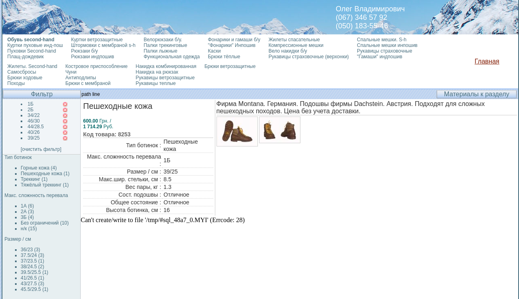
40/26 (34, 132)
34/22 (34, 115)
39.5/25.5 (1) (34, 272)
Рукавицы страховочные (384, 51)
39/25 (34, 138)
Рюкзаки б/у (84, 51)
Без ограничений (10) (45, 223)
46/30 (34, 121)
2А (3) (27, 211)
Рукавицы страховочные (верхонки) (308, 56)
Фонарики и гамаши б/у (234, 39)
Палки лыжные (160, 51)
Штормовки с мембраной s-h (103, 45)
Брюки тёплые (224, 56)
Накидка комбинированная (166, 66)
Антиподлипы (80, 78)
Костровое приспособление (96, 66)
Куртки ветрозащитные (96, 39)
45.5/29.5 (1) (34, 289)
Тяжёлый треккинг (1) (45, 185)
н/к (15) (29, 228)
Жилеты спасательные (294, 39)
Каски (214, 51)
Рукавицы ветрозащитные (165, 78)
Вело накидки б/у (287, 51)
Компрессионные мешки (296, 45)
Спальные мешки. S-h (381, 39)
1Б (31, 104)
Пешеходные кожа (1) (45, 173)
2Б (31, 109)
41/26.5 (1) (32, 278)
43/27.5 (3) (32, 283)
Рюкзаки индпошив (92, 56)
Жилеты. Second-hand (32, 66)
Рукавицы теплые (156, 83)
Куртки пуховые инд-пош (35, 45)
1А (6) (27, 206)
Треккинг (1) (34, 179)
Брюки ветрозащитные (229, 66)
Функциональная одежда (172, 56)
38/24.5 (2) (32, 266)
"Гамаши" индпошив (379, 56)
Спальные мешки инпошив (387, 45)
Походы (16, 83)
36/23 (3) (30, 249)
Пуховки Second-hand (31, 51)
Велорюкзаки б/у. (163, 39)
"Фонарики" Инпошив (231, 45)
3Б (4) (27, 217)
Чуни (70, 72)
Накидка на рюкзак (157, 72)
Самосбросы (21, 72)
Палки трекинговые (165, 45)
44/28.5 (36, 126)
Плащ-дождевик (25, 56)
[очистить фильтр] (41, 149)
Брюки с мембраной (87, 83)
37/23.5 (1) (32, 261)
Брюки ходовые (24, 78)
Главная (487, 61)
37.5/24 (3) (32, 255)
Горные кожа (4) (39, 168)
